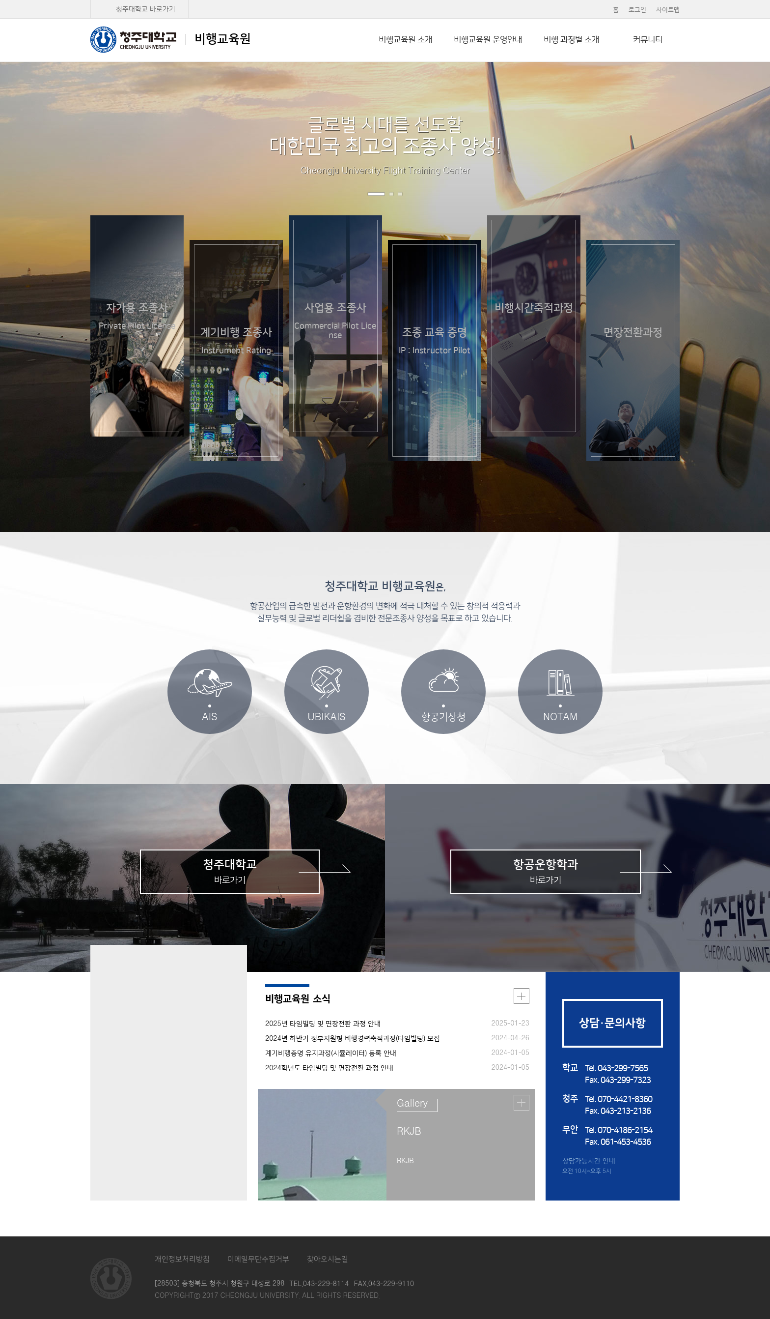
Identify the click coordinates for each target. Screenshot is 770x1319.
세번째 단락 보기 (735, 669)
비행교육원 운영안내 (488, 39)
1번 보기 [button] (376, 194)
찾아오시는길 (327, 1259)
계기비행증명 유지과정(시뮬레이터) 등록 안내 (330, 1053)
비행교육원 (170, 39)
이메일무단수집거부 (258, 1259)
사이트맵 (668, 9)
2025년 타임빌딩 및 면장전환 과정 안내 (323, 1024)
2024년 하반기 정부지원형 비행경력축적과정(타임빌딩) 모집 (352, 1039)
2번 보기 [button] (391, 194)
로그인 (637, 9)
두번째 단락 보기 (735, 653)
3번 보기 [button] (400, 194)
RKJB (409, 1131)
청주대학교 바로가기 (145, 9)
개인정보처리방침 (182, 1259)
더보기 (521, 996)
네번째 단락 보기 (735, 685)
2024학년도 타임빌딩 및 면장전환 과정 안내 (329, 1068)
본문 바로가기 (385, 0)
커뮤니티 (647, 39)
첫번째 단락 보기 (735, 636)
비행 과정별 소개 (571, 39)
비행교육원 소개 (405, 39)
